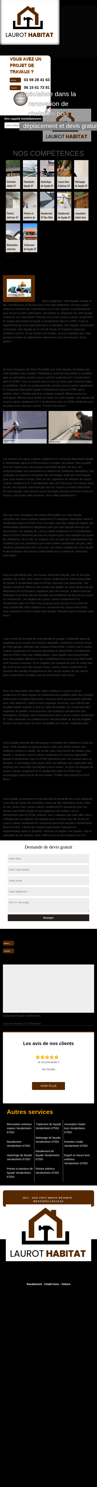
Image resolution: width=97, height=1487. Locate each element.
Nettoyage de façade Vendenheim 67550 (48, 1139)
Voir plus (48, 1085)
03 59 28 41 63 (30, 943)
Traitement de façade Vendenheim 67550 (48, 1126)
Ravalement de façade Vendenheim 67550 (48, 1155)
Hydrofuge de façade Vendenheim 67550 (19, 1157)
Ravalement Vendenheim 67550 (18, 1143)
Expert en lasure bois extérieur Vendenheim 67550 (77, 1159)
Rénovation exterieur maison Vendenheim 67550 (19, 1128)
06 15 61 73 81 (30, 950)
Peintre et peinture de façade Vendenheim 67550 (20, 1172)
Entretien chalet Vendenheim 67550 (76, 1143)
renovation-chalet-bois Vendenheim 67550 (75, 1128)
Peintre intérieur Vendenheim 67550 (47, 1170)
